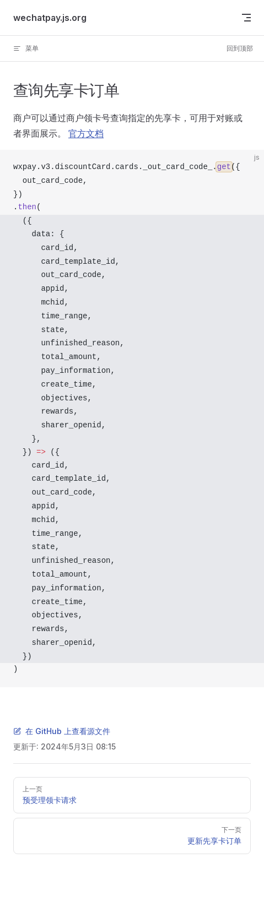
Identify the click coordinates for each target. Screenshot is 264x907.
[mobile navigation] (246, 17)
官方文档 (86, 133)
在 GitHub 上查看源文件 (61, 731)
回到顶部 (240, 48)
